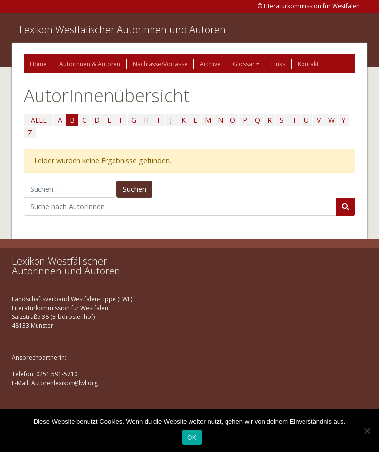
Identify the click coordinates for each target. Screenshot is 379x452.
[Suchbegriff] (180, 207)
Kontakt (308, 64)
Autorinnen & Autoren (89, 64)
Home (38, 64)
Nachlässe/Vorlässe (160, 64)
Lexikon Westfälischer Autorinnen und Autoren (122, 29)
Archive (210, 64)
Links (278, 64)
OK (191, 437)
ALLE (39, 120)
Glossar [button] (244, 64)
